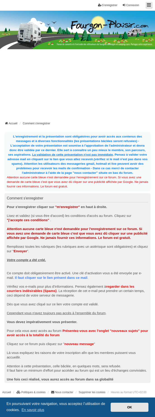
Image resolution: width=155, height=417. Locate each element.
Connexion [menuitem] (130, 5)
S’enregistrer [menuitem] (107, 5)
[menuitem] (31, 392)
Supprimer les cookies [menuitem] (92, 392)
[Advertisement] (80, 86)
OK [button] (129, 407)
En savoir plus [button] (32, 410)
